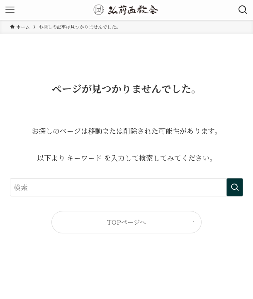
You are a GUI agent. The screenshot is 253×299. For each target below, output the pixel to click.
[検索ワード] (126, 187)
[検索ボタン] (243, 10)
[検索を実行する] (234, 187)
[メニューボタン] (10, 10)
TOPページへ (126, 221)
